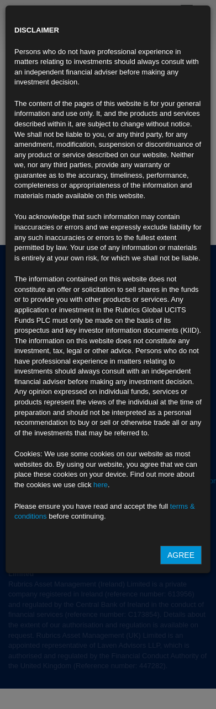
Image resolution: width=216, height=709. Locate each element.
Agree (180, 555)
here (100, 485)
